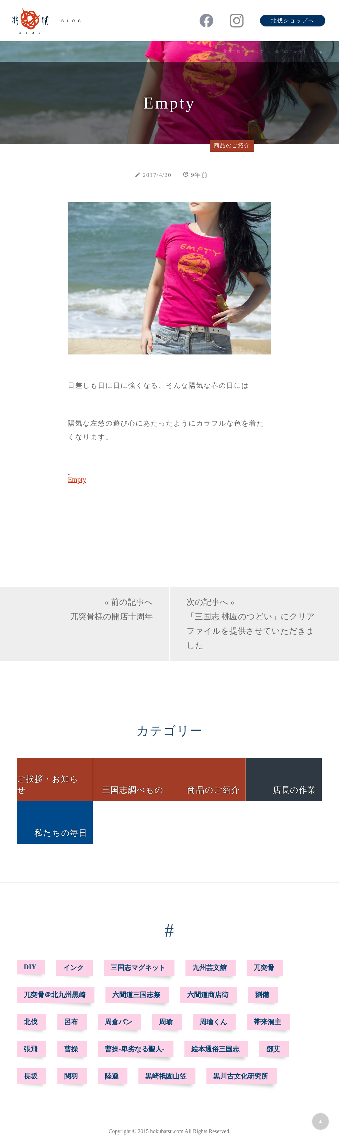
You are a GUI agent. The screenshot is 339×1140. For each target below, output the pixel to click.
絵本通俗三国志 (215, 1049)
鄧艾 (273, 1049)
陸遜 (111, 1076)
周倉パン (118, 1022)
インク (73, 967)
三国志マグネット (138, 967)
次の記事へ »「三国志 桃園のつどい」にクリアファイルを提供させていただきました (251, 624)
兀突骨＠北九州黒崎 (55, 994)
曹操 (71, 1049)
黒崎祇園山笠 (166, 1076)
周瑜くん (213, 1022)
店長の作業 (294, 790)
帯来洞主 (267, 1022)
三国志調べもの (132, 790)
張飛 (30, 1049)
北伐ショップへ (292, 20)
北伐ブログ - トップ (243, 51)
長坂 (30, 1076)
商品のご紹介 (288, 51)
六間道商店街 (207, 994)
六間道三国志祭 (136, 994)
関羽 (71, 1076)
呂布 (71, 1022)
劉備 (262, 994)
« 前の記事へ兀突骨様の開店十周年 (111, 609)
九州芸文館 (209, 967)
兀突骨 (263, 967)
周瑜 (166, 1022)
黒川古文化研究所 (240, 1076)
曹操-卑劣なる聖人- (134, 1049)
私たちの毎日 (60, 832)
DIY (30, 967)
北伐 (30, 1022)
